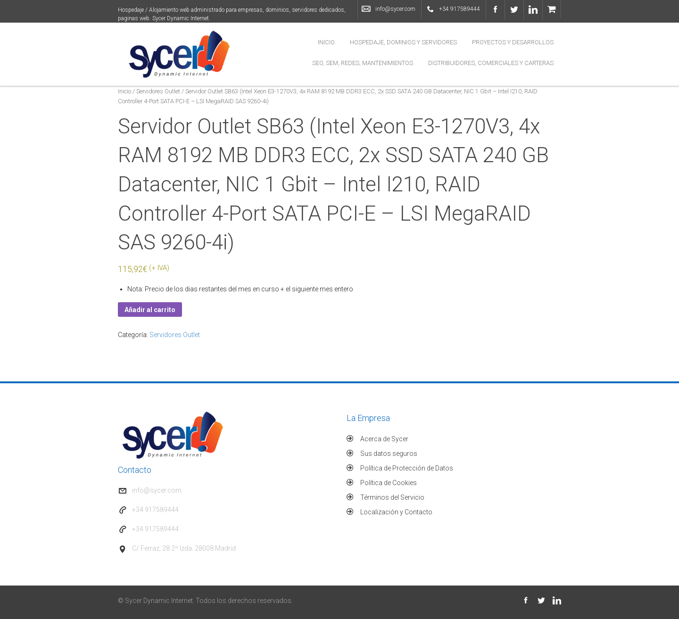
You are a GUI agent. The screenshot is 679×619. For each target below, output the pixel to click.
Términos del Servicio (392, 497)
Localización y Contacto (396, 512)
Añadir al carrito (149, 310)
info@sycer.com (395, 9)
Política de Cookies (388, 483)
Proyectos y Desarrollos (513, 42)
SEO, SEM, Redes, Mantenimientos (362, 62)
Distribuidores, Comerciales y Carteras (491, 62)
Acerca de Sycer (384, 439)
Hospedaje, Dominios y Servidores (403, 42)
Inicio (326, 42)
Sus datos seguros (388, 453)
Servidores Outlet (158, 91)
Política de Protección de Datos (406, 468)
